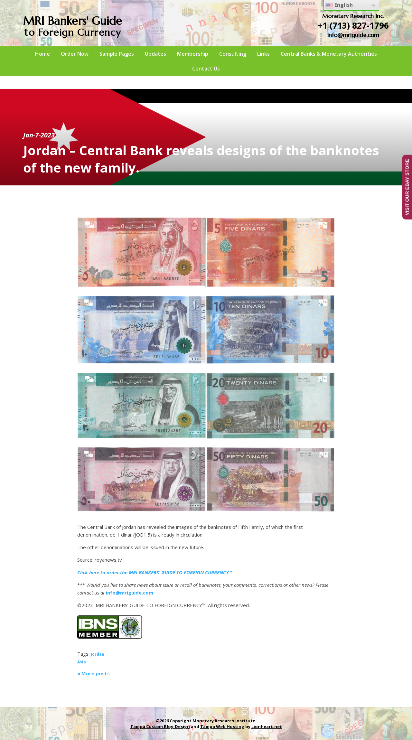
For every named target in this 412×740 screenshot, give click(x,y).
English (339, 5)
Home (42, 53)
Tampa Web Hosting (222, 726)
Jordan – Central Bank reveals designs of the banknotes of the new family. (201, 158)
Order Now (75, 53)
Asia (81, 662)
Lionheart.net (266, 726)
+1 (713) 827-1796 (353, 25)
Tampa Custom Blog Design (160, 726)
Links (263, 53)
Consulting (232, 53)
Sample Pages (116, 53)
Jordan (97, 654)
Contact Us (206, 68)
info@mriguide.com (353, 35)
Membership (192, 53)
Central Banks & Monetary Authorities (329, 53)
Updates (155, 53)
